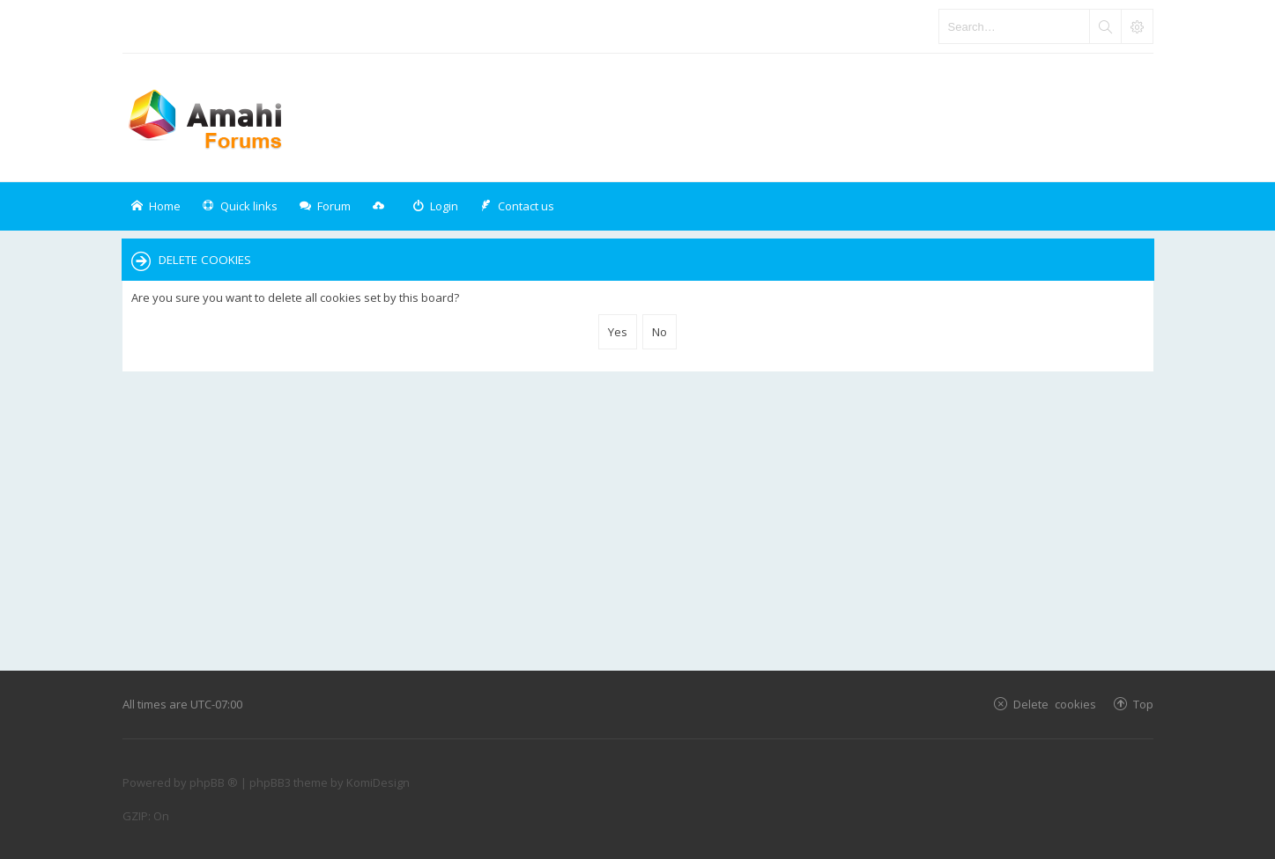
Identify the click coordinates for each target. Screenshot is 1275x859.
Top (1143, 703)
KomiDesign (378, 782)
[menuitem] (435, 206)
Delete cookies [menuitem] (1054, 703)
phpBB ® (213, 782)
